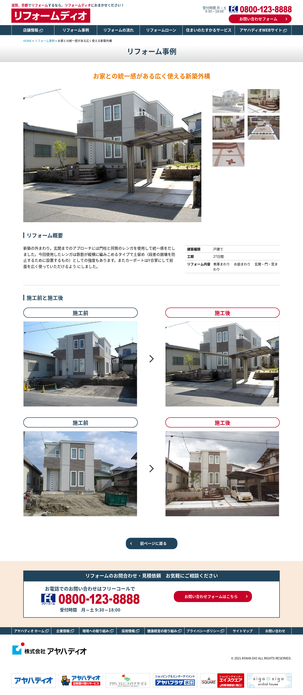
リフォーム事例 (75, 30)
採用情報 (130, 630)
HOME (27, 41)
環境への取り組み (98, 630)
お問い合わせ (275, 630)
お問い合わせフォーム (258, 19)
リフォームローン (161, 30)
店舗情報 (33, 30)
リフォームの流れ (118, 30)
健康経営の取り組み (164, 630)
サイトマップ (243, 630)
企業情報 (65, 630)
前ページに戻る (153, 543)
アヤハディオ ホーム (31, 630)
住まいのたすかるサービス (209, 30)
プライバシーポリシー (205, 630)
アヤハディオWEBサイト (263, 30)
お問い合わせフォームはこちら (211, 596)
